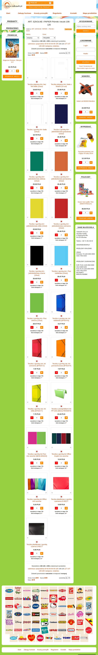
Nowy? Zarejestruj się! (85, 64)
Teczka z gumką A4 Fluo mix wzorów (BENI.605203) (37, 451)
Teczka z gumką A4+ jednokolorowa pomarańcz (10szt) (61, 174)
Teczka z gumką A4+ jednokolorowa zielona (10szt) (37, 174)
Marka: (28, 32)
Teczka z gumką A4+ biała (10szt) (37, 127)
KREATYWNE (10, 123)
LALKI (7, 130)
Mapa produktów (88, 13)
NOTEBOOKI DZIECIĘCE (13, 137)
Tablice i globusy (13, 67)
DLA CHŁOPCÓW (11, 81)
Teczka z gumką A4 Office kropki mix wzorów (61, 451)
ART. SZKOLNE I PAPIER (13, 38)
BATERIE (8, 79)
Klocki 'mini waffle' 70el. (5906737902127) (86, 201)
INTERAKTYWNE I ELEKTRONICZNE (10, 113)
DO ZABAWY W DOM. (12, 90)
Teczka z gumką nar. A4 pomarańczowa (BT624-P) (61, 359)
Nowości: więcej (85, 115)
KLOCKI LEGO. (10, 121)
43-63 (44, 41)
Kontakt (72, 13)
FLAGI (8, 102)
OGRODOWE (10, 139)
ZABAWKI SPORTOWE (13, 160)
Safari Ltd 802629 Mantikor (86, 99)
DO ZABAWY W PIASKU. (13, 93)
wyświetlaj (62, 50)
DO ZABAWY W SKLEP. (13, 95)
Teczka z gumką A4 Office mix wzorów (37, 497)
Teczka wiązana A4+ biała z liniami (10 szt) (61, 81)
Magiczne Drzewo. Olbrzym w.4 (12, 212)
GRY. (7, 105)
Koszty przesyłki (41, 13)
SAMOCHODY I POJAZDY (14, 151)
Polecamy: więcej (86, 216)
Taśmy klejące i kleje (14, 69)
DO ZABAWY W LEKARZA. (9, 87)
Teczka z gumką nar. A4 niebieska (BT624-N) (61, 312)
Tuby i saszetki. (14, 55)
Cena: (44, 32)
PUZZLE (8, 144)
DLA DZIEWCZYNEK (12, 84)
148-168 (68, 41)
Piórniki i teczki (12, 49)
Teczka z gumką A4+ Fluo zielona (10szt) (36, 312)
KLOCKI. (8, 118)
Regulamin (57, 13)
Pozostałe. (13, 60)
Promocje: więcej (12, 228)
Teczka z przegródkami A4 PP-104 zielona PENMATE (61, 405)
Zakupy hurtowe (25, 13)
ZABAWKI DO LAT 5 (12, 155)
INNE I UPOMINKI (11, 107)
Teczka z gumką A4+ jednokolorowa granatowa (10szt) (61, 128)
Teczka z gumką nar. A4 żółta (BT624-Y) (37, 405)
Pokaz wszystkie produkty (40, 7)
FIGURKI (8, 100)
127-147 (63, 41)
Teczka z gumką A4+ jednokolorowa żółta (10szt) (36, 220)
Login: (86, 45)
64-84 (48, 41)
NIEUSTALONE (10, 165)
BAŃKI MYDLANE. (11, 77)
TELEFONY (9, 153)
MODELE (8, 132)
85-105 (52, 41)
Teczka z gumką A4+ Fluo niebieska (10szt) (61, 266)
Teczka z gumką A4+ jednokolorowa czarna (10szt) (37, 266)
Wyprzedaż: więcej (85, 166)
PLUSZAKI (9, 142)
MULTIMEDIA (10, 134)
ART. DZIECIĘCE (11, 36)
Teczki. (12, 57)
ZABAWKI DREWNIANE (13, 158)
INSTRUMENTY (10, 109)
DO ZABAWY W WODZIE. (13, 97)
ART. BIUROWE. (11, 29)
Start (10, 13)
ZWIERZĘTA (9, 163)
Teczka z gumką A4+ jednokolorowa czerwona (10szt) (61, 221)
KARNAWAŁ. (9, 116)
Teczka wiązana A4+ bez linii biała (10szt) (37, 81)
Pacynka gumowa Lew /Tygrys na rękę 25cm (85, 150)
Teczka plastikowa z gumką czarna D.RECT (36, 543)
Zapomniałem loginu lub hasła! (86, 66)
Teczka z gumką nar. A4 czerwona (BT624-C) (37, 359)
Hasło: (86, 52)
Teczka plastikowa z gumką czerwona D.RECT (61, 497)
